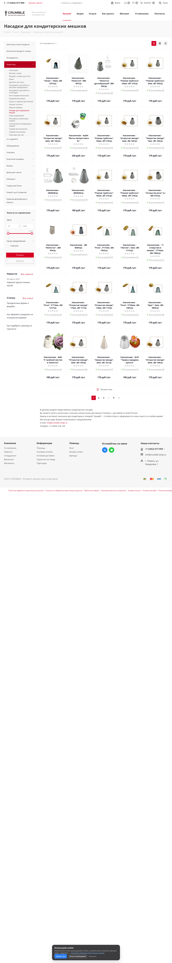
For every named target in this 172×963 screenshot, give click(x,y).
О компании (10, 448)
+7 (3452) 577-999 (154, 449)
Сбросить (20, 261)
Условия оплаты (45, 451)
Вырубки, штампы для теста (19, 76)
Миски (11, 79)
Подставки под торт (16, 135)
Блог (71, 448)
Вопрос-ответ (76, 451)
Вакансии (9, 459)
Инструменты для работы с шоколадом (19, 92)
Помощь (41, 448)
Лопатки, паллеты (16, 105)
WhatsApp (111, 450)
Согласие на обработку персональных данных (63, 491)
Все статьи (28, 298)
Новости (8, 451)
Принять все (60, 956)
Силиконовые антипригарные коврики (20, 125)
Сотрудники (10, 455)
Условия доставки (46, 455)
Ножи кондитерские (16, 116)
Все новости (27, 274)
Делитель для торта (16, 82)
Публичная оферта (91, 491)
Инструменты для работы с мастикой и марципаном (19, 86)
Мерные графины (15, 108)
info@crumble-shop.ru (155, 454)
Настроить (93, 956)
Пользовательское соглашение (113, 491)
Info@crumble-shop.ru (57, 422)
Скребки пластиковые (17, 132)
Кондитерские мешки (17, 99)
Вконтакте (104, 450)
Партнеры (42, 463)
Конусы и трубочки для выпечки (21, 102)
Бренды (73, 455)
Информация (44, 443)
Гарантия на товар (46, 459)
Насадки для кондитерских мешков (19, 112)
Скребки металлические (18, 129)
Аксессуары (13, 70)
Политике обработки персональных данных (88, 953)
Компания (10, 443)
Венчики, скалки (15, 73)
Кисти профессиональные (19, 96)
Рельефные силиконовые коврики (18, 120)
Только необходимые (77, 956)
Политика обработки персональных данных (26, 491)
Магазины (9, 463)
